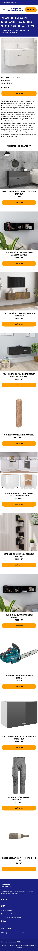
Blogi (4, 921)
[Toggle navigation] (3, 9)
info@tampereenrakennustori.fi (9, 2)
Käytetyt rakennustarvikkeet (12, 917)
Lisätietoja (19, 93)
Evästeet (19, 946)
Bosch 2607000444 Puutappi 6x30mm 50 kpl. (19, 435)
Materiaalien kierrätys (10, 914)
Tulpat (18, 77)
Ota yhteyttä (11, 946)
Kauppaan (30, 10)
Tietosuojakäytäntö (29, 946)
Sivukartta (19, 948)
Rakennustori (7, 910)
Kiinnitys (12, 77)
